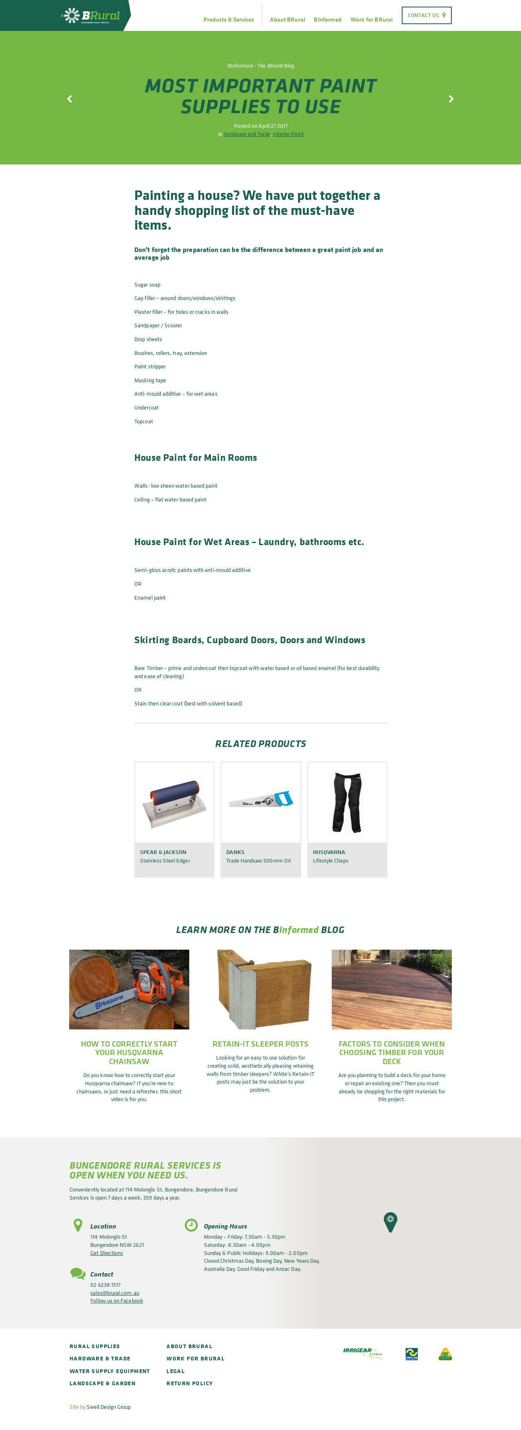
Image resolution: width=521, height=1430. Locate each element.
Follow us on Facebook (116, 1300)
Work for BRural (371, 19)
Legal (175, 1371)
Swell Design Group (109, 1406)
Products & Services (229, 19)
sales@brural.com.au (114, 1292)
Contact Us (424, 15)
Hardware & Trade (100, 1358)
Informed (299, 929)
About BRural (287, 19)
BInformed (327, 19)
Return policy (189, 1383)
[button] (390, 1222)
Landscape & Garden (103, 1383)
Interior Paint (288, 134)
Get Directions (106, 1253)
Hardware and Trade (246, 134)
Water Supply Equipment (110, 1371)
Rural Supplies (95, 1346)
